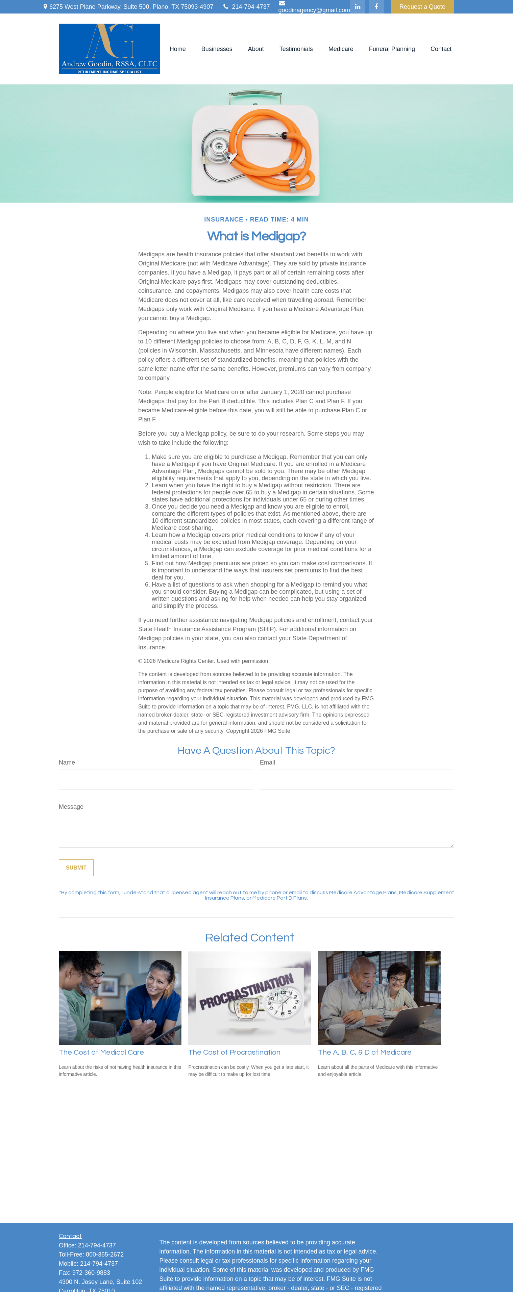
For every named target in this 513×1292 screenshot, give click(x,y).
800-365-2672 (105, 1254)
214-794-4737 (246, 6)
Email (267, 762)
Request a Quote (422, 6)
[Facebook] (376, 7)
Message (71, 806)
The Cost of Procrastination (234, 1052)
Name (67, 762)
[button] (178, 49)
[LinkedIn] (357, 7)
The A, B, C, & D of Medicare (365, 1052)
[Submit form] (76, 867)
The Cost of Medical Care (101, 1052)
